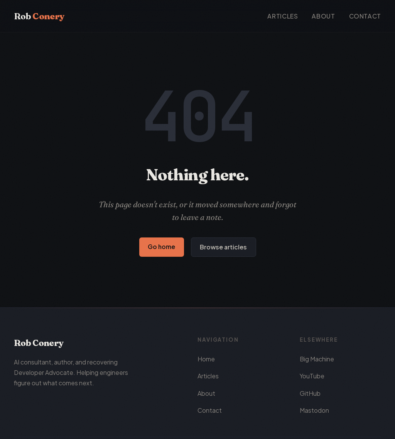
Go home (161, 246)
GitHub (310, 393)
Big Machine (317, 359)
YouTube (312, 376)
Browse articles (223, 247)
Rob (39, 16)
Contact (365, 16)
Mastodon (314, 410)
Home (206, 359)
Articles (282, 16)
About (323, 16)
